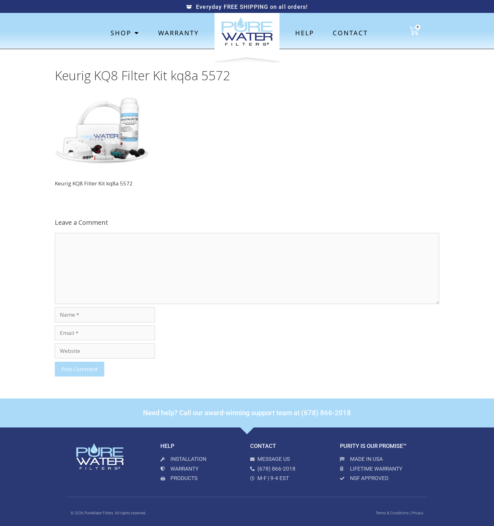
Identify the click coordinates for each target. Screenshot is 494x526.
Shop (125, 33)
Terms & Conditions (392, 513)
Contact (350, 33)
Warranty (178, 33)
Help (304, 33)
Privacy (417, 513)
